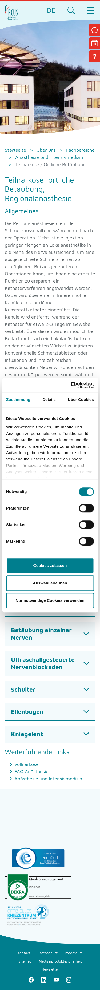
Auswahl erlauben (50, 583)
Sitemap (25, 961)
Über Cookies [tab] (81, 399)
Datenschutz (47, 953)
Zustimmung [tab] (18, 399)
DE (51, 10)
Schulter (23, 689)
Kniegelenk (27, 734)
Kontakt (23, 953)
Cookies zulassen (50, 565)
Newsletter (50, 969)
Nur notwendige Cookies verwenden (49, 600)
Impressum (74, 953)
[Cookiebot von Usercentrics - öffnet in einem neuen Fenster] (71, 385)
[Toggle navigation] (90, 10)
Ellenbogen (27, 711)
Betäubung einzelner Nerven (41, 633)
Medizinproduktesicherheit (60, 961)
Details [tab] (49, 399)
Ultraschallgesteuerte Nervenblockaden (43, 663)
